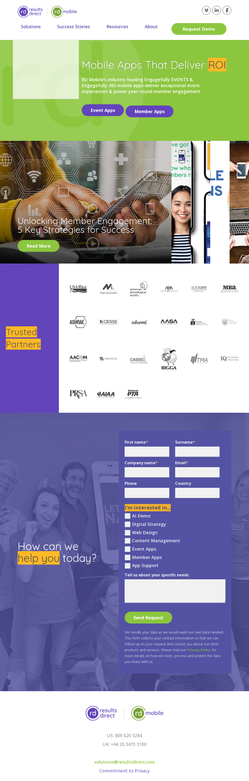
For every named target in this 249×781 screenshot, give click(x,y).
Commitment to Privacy (124, 768)
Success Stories (75, 26)
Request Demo (203, 26)
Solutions (31, 26)
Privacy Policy (199, 647)
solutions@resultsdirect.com (124, 759)
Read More (38, 243)
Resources (121, 26)
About (156, 26)
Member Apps (152, 109)
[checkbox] (175, 538)
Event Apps (103, 109)
